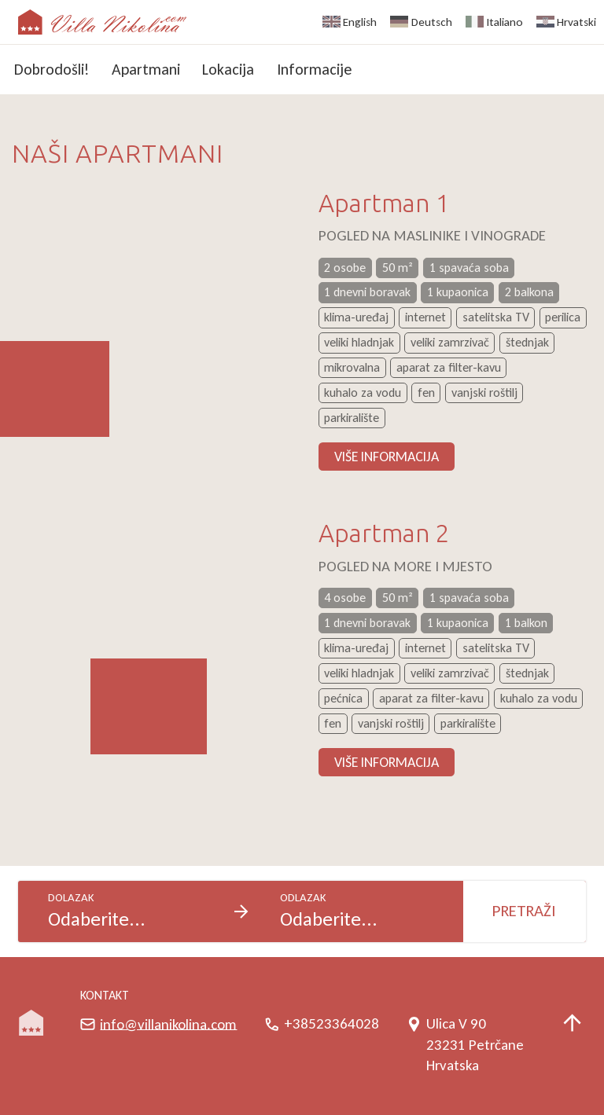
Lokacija (228, 69)
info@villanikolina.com (168, 1023)
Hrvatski (576, 22)
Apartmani (146, 69)
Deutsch (431, 22)
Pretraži (524, 910)
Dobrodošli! (51, 69)
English (360, 22)
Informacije (314, 69)
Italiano (505, 22)
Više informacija (386, 456)
